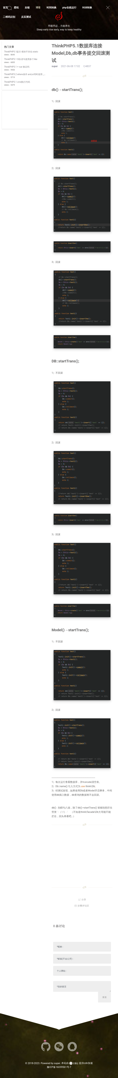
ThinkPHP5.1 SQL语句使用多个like (20, 59)
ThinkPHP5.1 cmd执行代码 (17, 82)
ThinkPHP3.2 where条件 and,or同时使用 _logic (26, 74)
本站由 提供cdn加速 (77, 1063)
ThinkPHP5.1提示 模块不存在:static (21, 51)
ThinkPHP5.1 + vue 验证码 (16, 67)
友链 (27, 7)
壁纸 (16, 7)
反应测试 (26, 16)
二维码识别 (9, 16)
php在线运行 (69, 7)
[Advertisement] (25, 110)
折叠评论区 (81, 905)
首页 (5, 7)
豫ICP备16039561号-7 (59, 1067)
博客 (38, 7)
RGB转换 (87, 7)
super (57, 1063)
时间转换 (51, 7)
